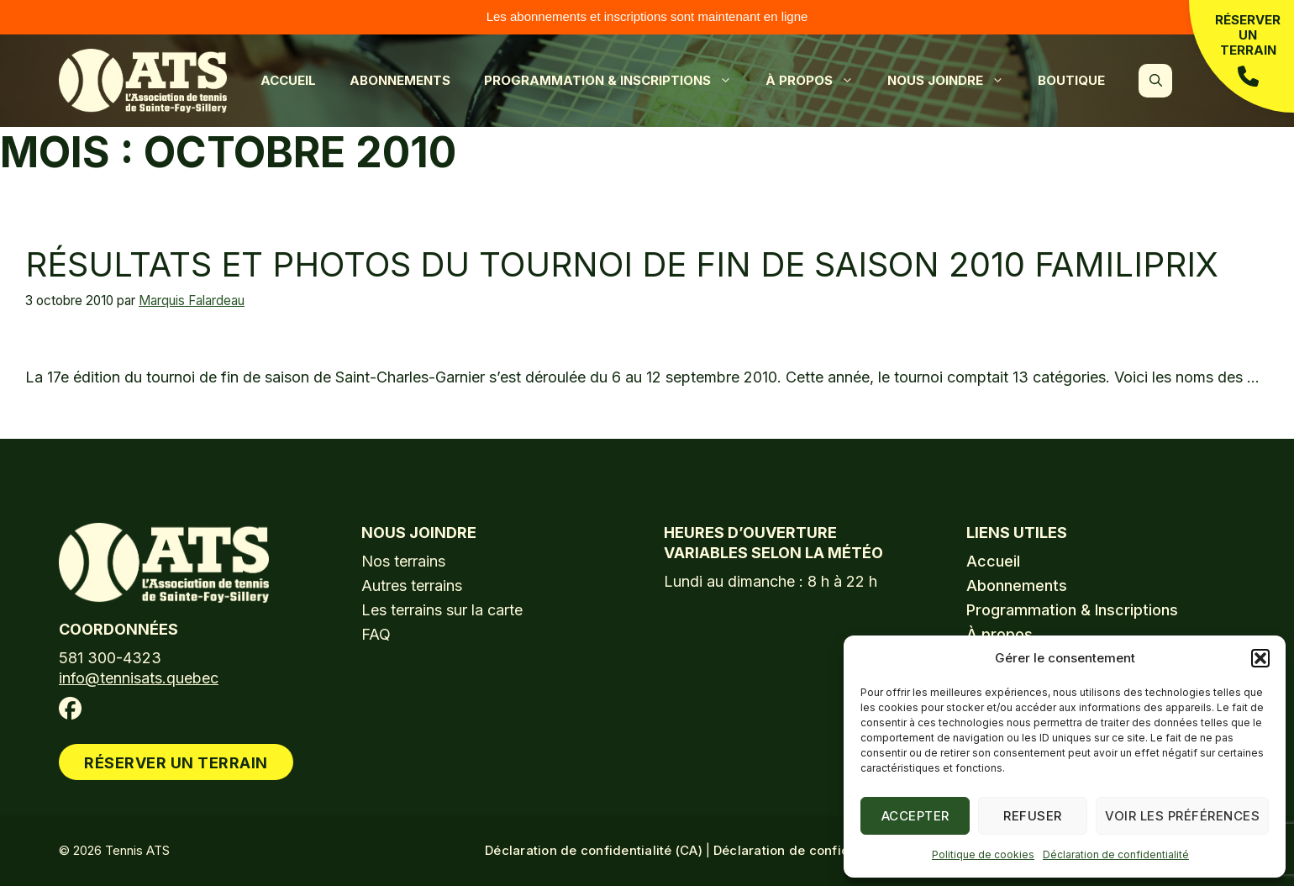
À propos (818, 80)
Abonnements (400, 80)
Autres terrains (411, 585)
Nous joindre (954, 80)
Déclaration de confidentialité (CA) (593, 850)
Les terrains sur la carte (442, 610)
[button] (1260, 658)
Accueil (288, 80)
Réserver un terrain (1247, 49)
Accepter (915, 816)
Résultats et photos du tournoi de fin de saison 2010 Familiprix (621, 264)
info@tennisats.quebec (138, 678)
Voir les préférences (1182, 816)
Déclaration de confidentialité (1116, 854)
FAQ (376, 634)
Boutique (1071, 80)
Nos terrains (403, 561)
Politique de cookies (983, 854)
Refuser (1032, 816)
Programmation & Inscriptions (616, 80)
